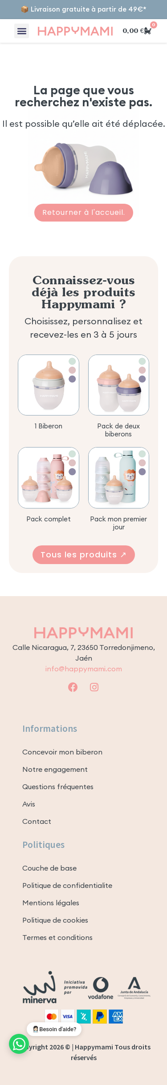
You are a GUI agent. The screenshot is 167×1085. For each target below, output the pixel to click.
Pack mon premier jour (118, 523)
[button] (21, 31)
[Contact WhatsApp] (19, 1044)
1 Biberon (48, 426)
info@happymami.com (83, 668)
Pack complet (48, 519)
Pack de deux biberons (118, 430)
